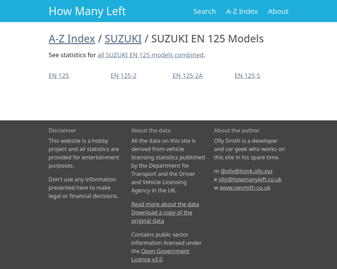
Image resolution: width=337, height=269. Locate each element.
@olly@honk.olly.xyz (247, 171)
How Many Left (87, 10)
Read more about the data (165, 204)
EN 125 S (247, 75)
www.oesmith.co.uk (245, 187)
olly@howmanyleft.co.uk (250, 179)
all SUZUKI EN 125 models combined (151, 55)
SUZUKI (123, 38)
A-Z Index (242, 11)
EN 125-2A (188, 75)
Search (204, 11)
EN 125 (59, 75)
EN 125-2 (123, 75)
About (278, 11)
